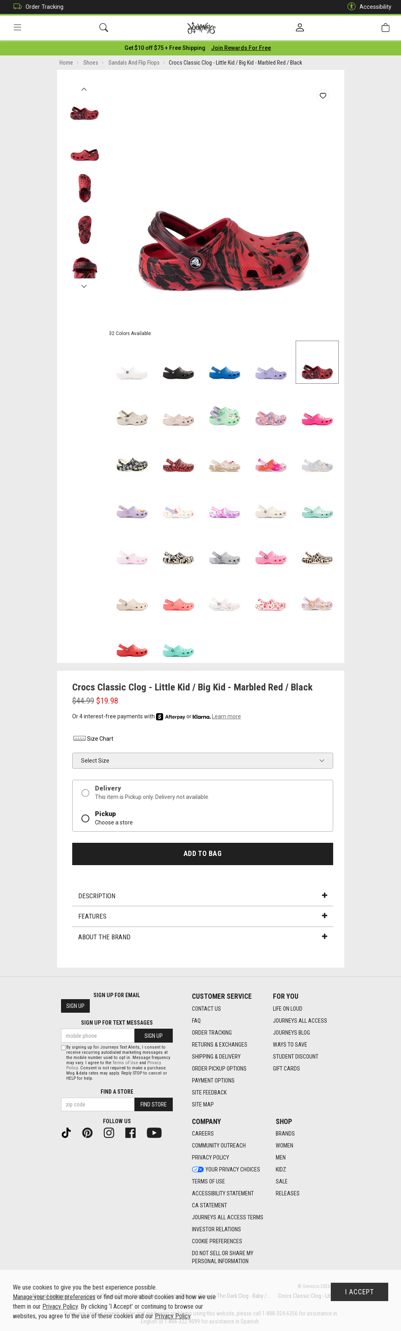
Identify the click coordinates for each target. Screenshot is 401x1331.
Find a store (117, 1091)
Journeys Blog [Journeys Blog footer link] (291, 1032)
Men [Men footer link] (281, 1158)
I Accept (359, 1292)
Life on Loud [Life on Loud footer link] (287, 1009)
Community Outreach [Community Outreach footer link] (219, 1146)
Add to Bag (202, 854)
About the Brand (202, 937)
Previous (84, 87)
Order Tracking (36, 7)
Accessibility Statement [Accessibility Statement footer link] (223, 1194)
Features (202, 916)
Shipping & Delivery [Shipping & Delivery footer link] (216, 1056)
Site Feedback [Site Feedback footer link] (209, 1092)
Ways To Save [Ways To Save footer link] (290, 1044)
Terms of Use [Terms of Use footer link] (208, 1182)
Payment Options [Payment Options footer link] (213, 1080)
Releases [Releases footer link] (288, 1194)
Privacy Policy (60, 1306)
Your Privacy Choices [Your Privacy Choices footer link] (226, 1170)
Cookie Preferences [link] (217, 1241)
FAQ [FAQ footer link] (196, 1020)
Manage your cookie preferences (54, 1297)
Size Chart (92, 739)
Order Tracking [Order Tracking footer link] (212, 1032)
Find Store (153, 1104)
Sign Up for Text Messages (117, 1023)
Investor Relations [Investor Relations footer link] (216, 1229)
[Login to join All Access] (164, 48)
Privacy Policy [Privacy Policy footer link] (210, 1158)
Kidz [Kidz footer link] (281, 1170)
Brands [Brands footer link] (285, 1134)
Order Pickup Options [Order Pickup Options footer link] (219, 1068)
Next (84, 284)
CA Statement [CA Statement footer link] (209, 1206)
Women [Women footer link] (284, 1146)
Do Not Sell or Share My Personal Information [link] (222, 1257)
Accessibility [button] (367, 7)
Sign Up (75, 1006)
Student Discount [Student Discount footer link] (295, 1056)
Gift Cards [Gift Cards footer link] (286, 1068)
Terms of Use (125, 1062)
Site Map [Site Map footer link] (203, 1104)
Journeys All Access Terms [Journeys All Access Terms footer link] (227, 1218)
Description (202, 895)
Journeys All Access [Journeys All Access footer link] (300, 1020)
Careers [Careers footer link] (203, 1134)
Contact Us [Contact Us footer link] (206, 1009)
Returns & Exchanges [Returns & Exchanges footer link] (219, 1044)
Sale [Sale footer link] (282, 1182)
